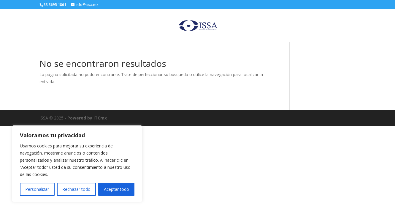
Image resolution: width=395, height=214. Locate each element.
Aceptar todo (116, 189)
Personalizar (37, 189)
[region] (77, 163)
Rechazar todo (76, 189)
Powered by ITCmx (87, 118)
